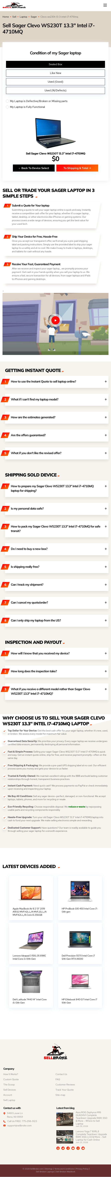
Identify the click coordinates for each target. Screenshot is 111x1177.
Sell (14, 16)
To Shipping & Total (77, 168)
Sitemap (48, 1169)
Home (6, 16)
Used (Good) (55, 81)
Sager (34, 16)
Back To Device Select (34, 168)
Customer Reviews (65, 1084)
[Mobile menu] (105, 5)
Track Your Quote (65, 1090)
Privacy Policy (82, 1169)
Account (7, 1095)
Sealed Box (55, 64)
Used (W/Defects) (55, 90)
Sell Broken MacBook (65, 1171)
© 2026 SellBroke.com (33, 1169)
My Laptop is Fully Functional (55, 107)
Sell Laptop (9, 1100)
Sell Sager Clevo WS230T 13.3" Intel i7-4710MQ (55, 153)
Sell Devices (9, 1090)
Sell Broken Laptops (45, 1171)
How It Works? (10, 1074)
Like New (55, 73)
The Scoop (9, 1084)
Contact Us (61, 1074)
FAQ (58, 1079)
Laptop (23, 16)
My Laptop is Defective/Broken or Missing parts (55, 101)
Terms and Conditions (64, 1169)
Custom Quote (11, 1079)
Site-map (60, 1095)
